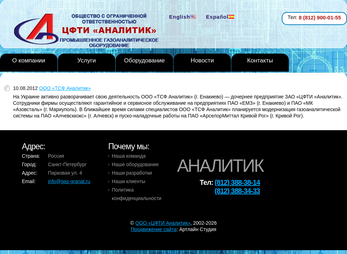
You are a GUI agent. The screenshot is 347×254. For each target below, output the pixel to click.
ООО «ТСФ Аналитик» (65, 88)
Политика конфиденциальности (137, 194)
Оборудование (144, 60)
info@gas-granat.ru (69, 181)
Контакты (260, 60)
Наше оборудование (135, 164)
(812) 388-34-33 (237, 191)
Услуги (86, 60)
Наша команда (129, 156)
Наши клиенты (128, 181)
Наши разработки (132, 173)
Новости (202, 60)
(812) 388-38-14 (237, 182)
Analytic (89, 31)
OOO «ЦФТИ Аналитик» (162, 223)
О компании (28, 60)
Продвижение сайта (154, 229)
